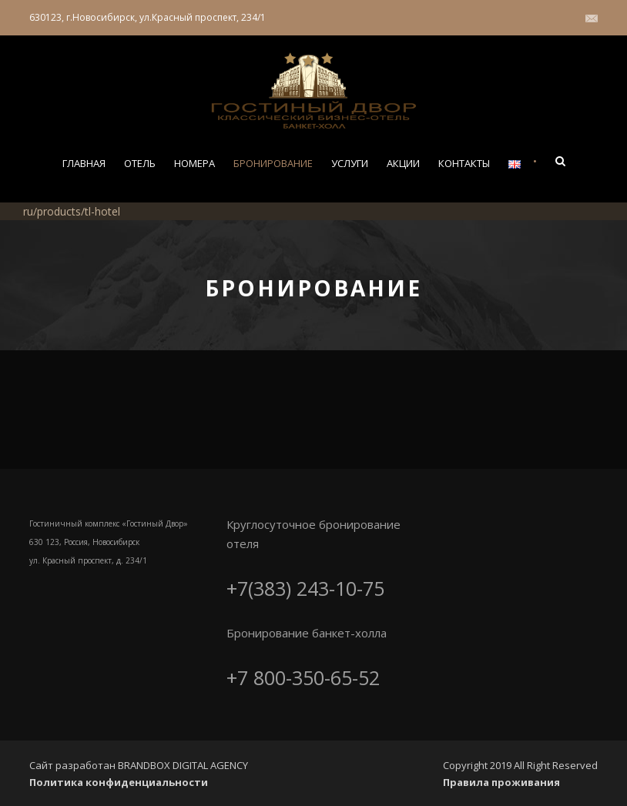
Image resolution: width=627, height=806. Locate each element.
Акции (403, 163)
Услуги (349, 163)
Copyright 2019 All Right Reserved (520, 765)
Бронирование (273, 163)
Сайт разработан (73, 765)
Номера (194, 163)
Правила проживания (501, 782)
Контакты (464, 163)
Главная (84, 163)
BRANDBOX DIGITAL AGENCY (183, 765)
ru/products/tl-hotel (71, 211)
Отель (140, 163)
